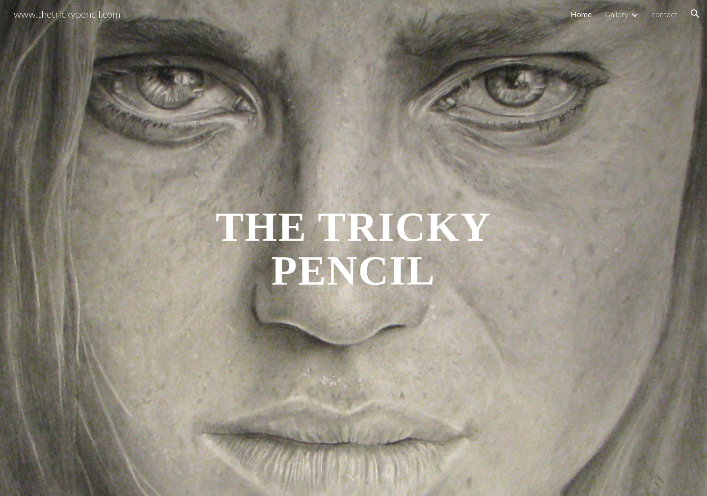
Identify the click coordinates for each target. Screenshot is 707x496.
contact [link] (665, 14)
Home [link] (581, 14)
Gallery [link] (616, 14)
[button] (695, 14)
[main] (353, 248)
